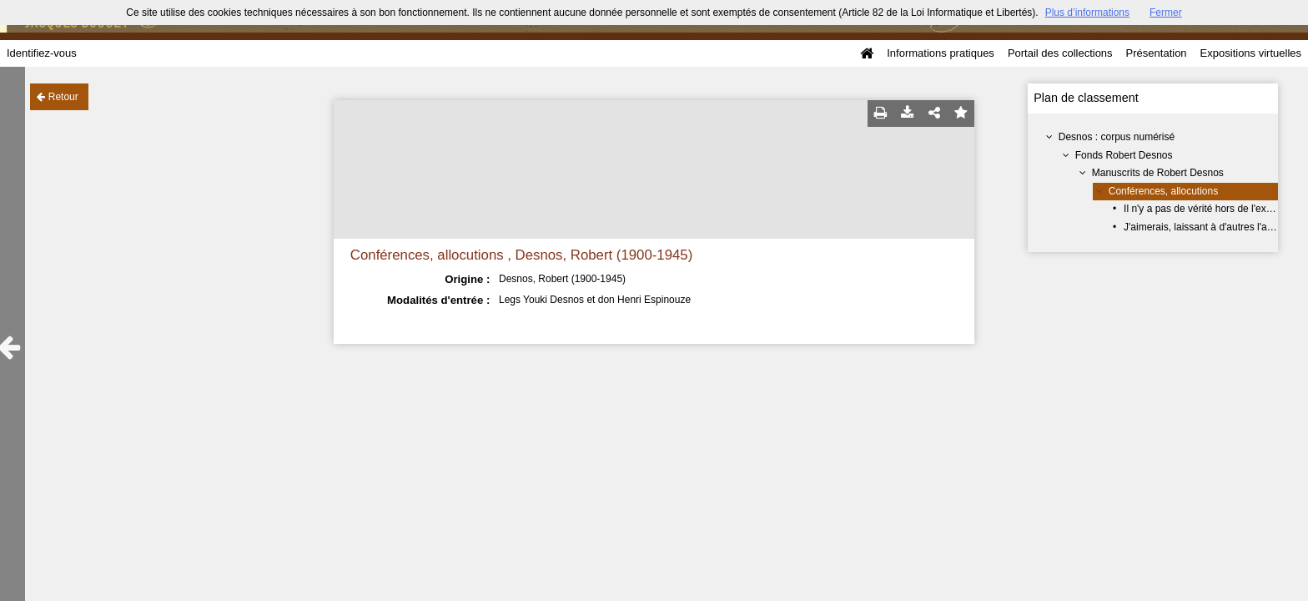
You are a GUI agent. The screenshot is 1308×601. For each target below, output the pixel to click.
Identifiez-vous (42, 53)
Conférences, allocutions (1163, 191)
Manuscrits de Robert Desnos (1158, 173)
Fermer (1166, 12)
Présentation (1156, 53)
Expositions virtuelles (1250, 53)
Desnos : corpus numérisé (1117, 137)
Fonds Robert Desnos (1124, 155)
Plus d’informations (1087, 12)
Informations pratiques (940, 53)
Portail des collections (1060, 53)
